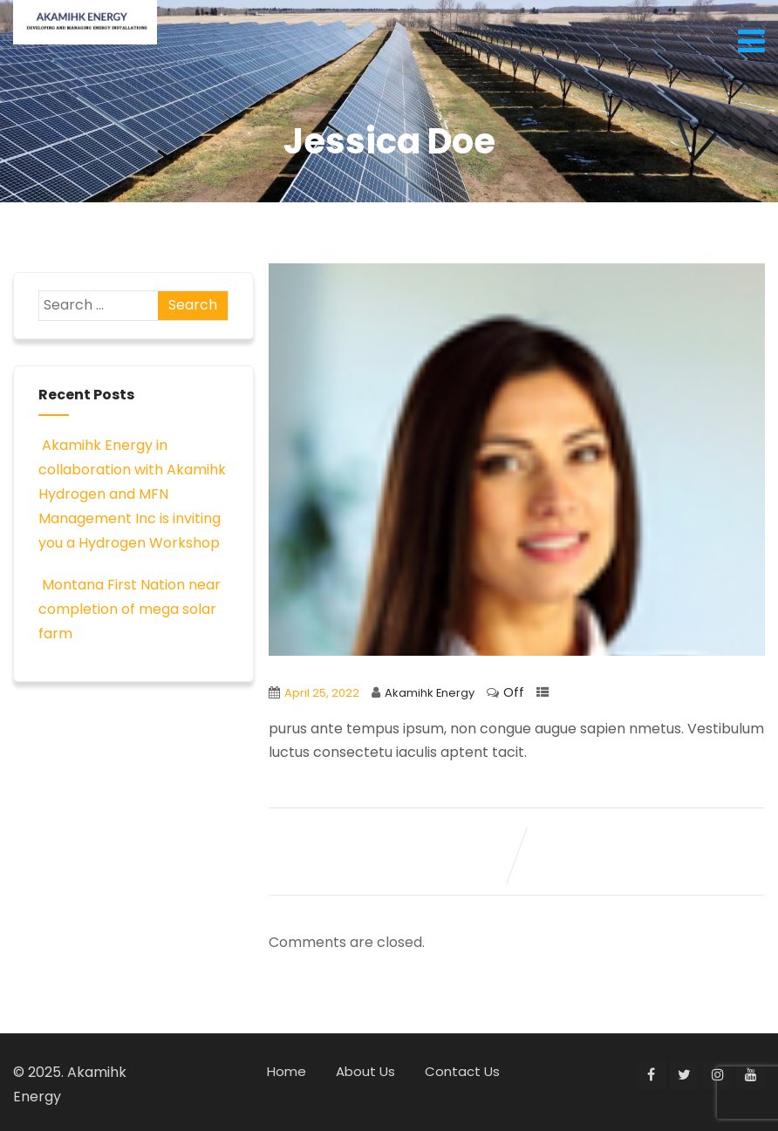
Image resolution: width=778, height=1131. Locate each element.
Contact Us (462, 1071)
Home (286, 1071)
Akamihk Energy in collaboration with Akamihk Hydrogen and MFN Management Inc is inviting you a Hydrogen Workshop (132, 494)
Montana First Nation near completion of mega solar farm (129, 609)
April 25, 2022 (321, 693)
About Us (365, 1071)
